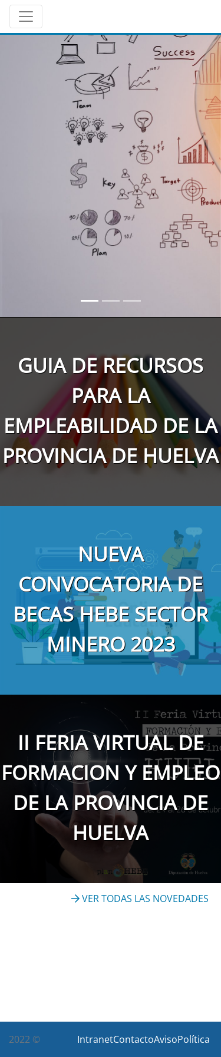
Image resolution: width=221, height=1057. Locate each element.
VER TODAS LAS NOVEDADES (140, 898)
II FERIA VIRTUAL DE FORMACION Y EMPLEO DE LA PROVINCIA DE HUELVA (110, 787)
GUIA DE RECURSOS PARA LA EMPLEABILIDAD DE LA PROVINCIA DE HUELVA (110, 410)
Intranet (95, 1039)
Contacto (133, 1039)
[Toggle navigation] (25, 16)
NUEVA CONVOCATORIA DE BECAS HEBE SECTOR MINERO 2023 (110, 599)
